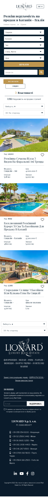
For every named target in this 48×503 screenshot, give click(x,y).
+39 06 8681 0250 (21, 440)
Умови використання (24, 380)
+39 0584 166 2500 (21, 460)
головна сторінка (9, 24)
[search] (24, 64)
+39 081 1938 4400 (21, 444)
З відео (15, 86)
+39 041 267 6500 (20, 448)
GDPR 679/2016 (36, 377)
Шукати (23, 24)
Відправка (35, 403)
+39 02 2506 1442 (21, 436)
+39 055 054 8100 (20, 432)
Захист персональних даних (16, 377)
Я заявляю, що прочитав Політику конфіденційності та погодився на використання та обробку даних (23, 410)
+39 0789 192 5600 (21, 452)
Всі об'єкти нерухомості (13, 82)
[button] (42, 154)
